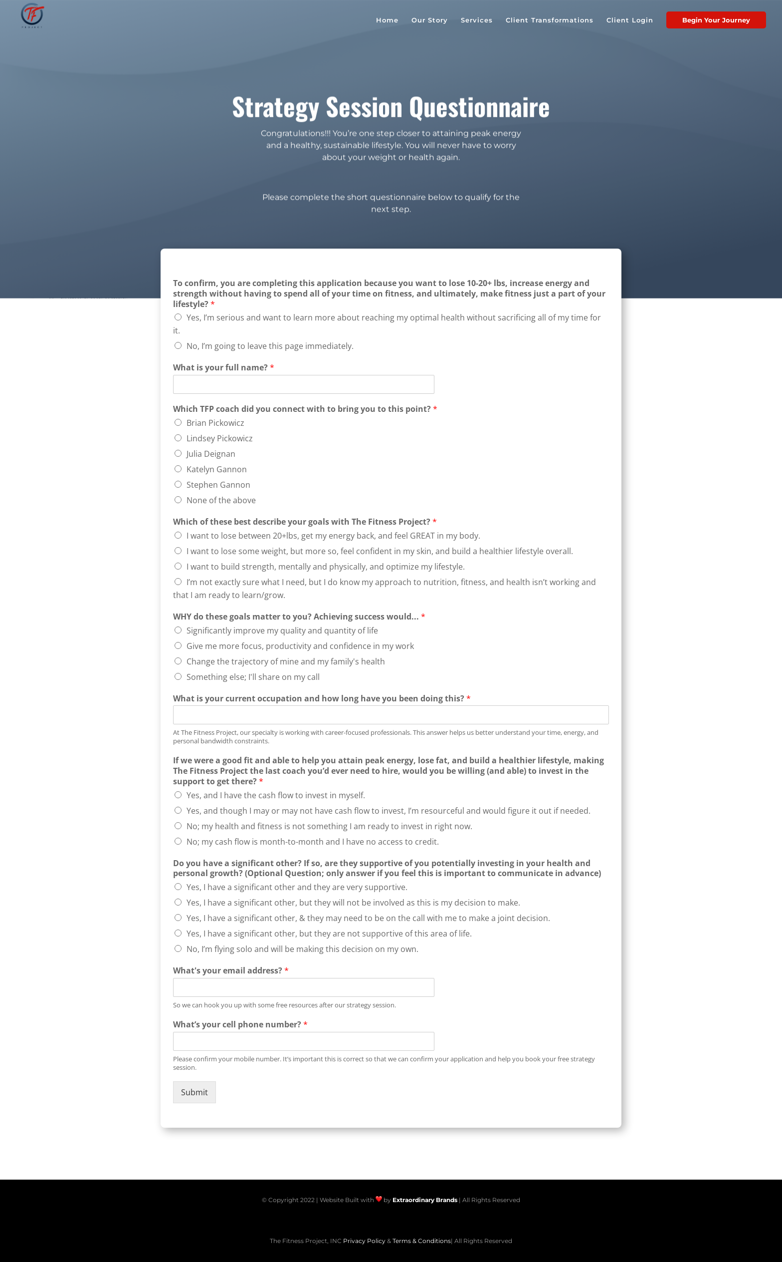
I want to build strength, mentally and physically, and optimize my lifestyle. (326, 566)
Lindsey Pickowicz (220, 438)
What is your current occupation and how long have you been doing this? (322, 698)
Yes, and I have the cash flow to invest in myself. (276, 795)
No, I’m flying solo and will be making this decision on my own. (302, 949)
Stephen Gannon (218, 484)
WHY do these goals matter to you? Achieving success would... (299, 617)
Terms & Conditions (421, 1241)
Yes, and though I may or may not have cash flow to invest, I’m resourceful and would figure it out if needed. (388, 810)
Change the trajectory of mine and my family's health (286, 661)
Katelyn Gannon (217, 469)
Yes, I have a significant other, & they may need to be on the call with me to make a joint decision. (368, 918)
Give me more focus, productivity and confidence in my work (300, 645)
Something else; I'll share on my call (253, 676)
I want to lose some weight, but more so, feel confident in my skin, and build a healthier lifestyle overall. (380, 551)
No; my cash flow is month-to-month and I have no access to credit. (313, 841)
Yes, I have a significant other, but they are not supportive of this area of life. (329, 933)
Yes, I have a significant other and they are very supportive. (297, 887)
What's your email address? (231, 970)
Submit (194, 1092)
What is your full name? (223, 367)
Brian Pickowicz (215, 422)
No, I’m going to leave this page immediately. (270, 345)
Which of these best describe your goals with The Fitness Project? (305, 522)
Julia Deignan (211, 453)
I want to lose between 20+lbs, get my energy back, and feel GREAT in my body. (333, 535)
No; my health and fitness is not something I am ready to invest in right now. (329, 826)
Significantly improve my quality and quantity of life (282, 630)
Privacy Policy (364, 1241)
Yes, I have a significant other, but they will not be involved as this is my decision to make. (353, 902)
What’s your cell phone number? (240, 1024)
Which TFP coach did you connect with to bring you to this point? (305, 409)
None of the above (221, 500)
